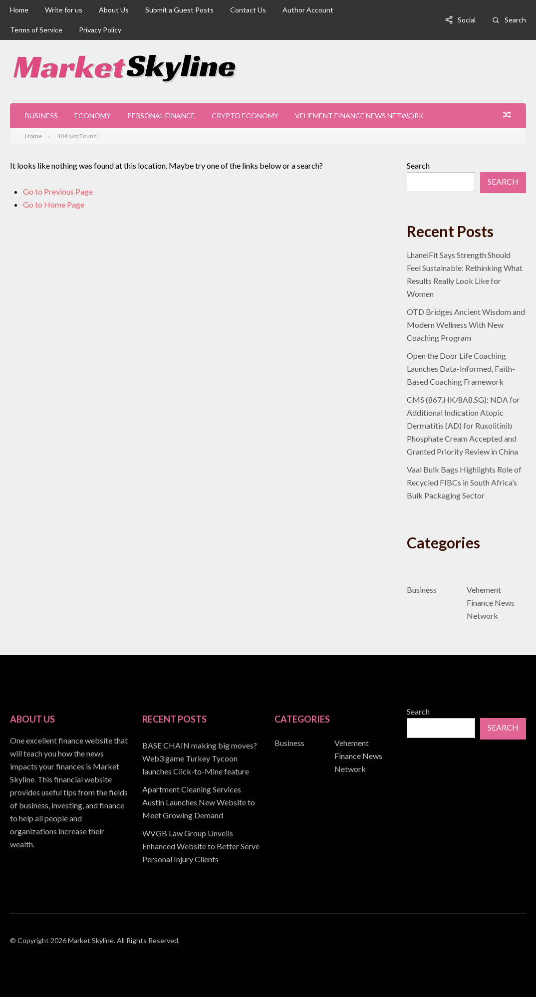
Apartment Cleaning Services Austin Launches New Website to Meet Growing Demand (198, 802)
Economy (92, 115)
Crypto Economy (245, 115)
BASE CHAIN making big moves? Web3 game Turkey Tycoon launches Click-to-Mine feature (199, 758)
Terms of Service (36, 29)
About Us (114, 9)
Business (41, 115)
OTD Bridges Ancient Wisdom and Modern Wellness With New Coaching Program (466, 324)
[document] (202, 802)
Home (19, 9)
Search (515, 19)
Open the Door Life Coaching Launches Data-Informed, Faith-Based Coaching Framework (461, 368)
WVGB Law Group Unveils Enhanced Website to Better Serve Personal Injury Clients (201, 846)
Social (467, 19)
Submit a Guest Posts (179, 9)
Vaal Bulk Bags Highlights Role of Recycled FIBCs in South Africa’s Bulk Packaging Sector (464, 482)
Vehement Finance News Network (359, 115)
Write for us (63, 9)
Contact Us (248, 9)
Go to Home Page (53, 204)
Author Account (307, 9)
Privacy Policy (100, 29)
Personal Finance (161, 115)
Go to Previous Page (58, 191)
